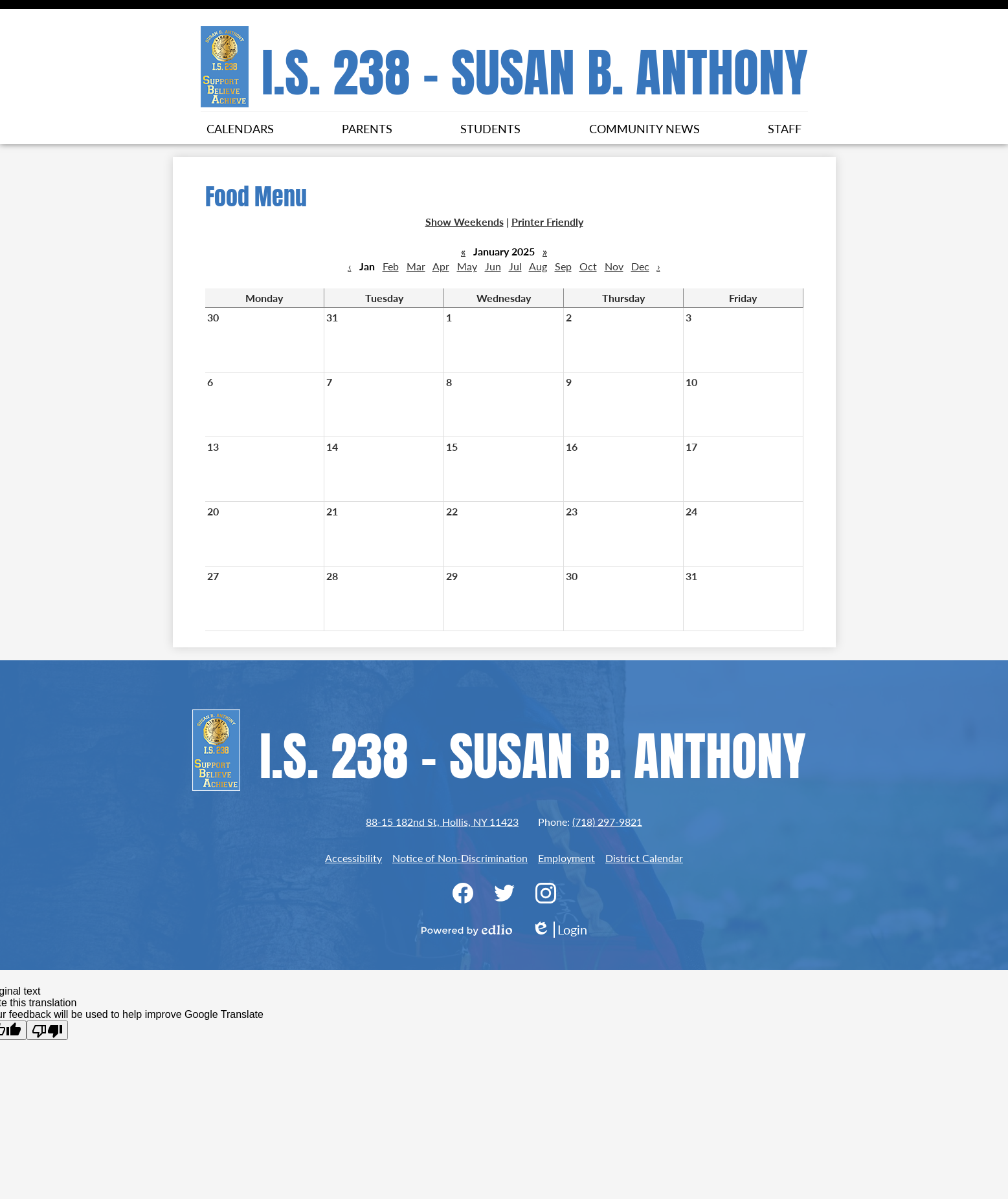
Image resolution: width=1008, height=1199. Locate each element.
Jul (515, 266)
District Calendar (644, 857)
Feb (391, 266)
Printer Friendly (547, 221)
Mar (416, 266)
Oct (588, 266)
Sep (563, 266)
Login (559, 930)
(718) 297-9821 (607, 821)
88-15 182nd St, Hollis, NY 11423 (442, 821)
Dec (640, 266)
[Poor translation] (47, 1030)
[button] (240, 128)
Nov (614, 266)
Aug (538, 266)
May (467, 266)
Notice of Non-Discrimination (460, 857)
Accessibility (353, 857)
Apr (440, 266)
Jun (493, 266)
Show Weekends (464, 221)
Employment (566, 857)
